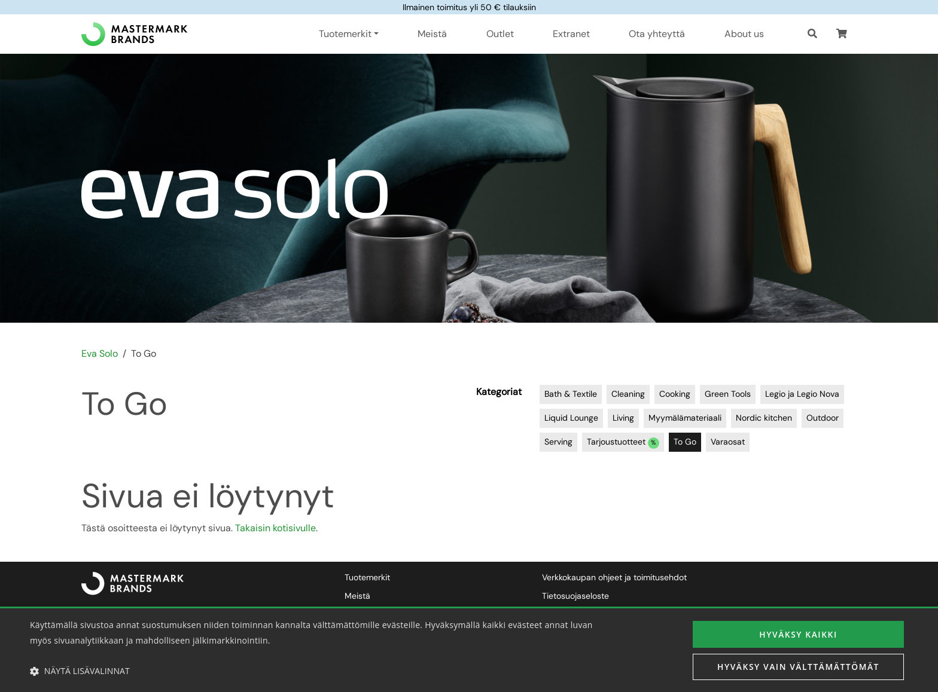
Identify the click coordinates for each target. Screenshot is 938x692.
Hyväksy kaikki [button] (798, 633)
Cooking (674, 393)
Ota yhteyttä (657, 33)
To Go (685, 441)
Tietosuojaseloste (575, 595)
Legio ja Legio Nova (802, 393)
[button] (842, 34)
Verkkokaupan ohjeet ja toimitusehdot (614, 577)
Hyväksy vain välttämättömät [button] (798, 666)
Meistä (432, 33)
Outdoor (822, 417)
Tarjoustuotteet (623, 442)
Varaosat (728, 441)
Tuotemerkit (367, 577)
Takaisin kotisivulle (275, 528)
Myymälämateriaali (684, 417)
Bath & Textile (570, 393)
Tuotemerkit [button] (345, 33)
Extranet (571, 33)
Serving (558, 441)
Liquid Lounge (571, 417)
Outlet (500, 33)
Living (623, 417)
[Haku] (812, 34)
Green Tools (728, 393)
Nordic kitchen (764, 417)
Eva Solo (99, 353)
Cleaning (628, 393)
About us (744, 33)
